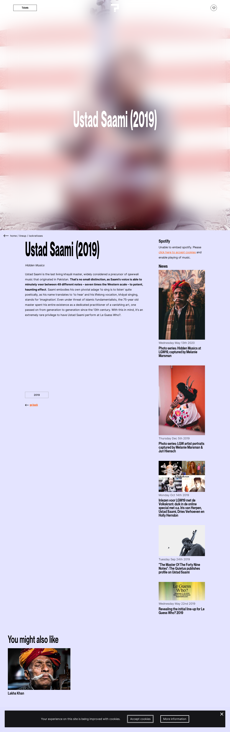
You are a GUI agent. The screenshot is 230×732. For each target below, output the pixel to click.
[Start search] (222, 8)
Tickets (25, 7)
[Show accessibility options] (205, 8)
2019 (37, 394)
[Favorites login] (214, 8)
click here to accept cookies (177, 252)
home (13, 235)
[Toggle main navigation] (6, 8)
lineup (22, 235)
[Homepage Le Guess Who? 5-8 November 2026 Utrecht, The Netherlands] (115, 8)
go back (31, 404)
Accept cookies (140, 719)
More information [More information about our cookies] (174, 719)
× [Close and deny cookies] (222, 713)
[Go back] (6, 235)
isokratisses (36, 235)
